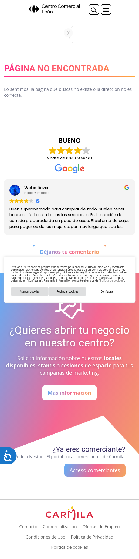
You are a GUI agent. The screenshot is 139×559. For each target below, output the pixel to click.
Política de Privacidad (92, 537)
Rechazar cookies (67, 291)
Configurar (107, 291)
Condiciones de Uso (45, 537)
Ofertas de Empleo (101, 527)
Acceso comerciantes (95, 470)
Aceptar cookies (30, 291)
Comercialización (60, 527)
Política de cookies (111, 280)
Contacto (28, 527)
